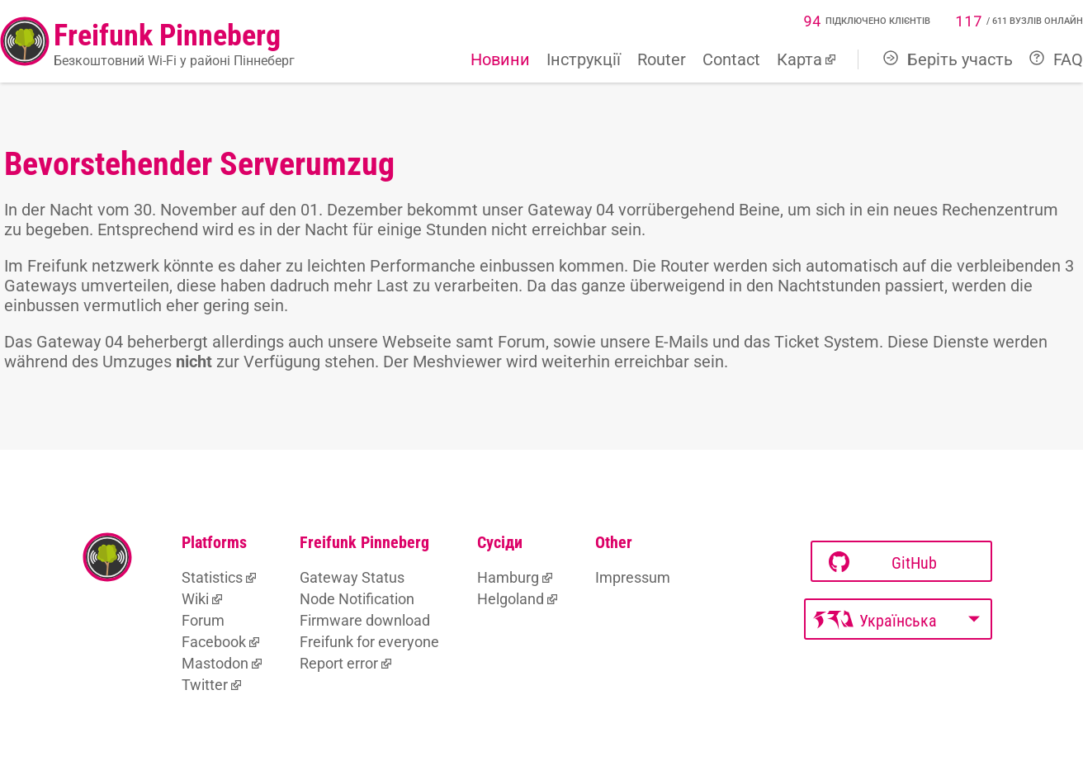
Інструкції (583, 59)
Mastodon (215, 663)
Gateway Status (352, 577)
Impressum (632, 577)
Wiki (195, 598)
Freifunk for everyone (369, 641)
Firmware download (365, 620)
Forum (203, 620)
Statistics (212, 577)
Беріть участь (948, 59)
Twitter (205, 684)
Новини (500, 59)
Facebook (214, 641)
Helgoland (510, 598)
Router (661, 59)
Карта (799, 59)
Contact (731, 59)
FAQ (1056, 59)
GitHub (883, 562)
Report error (339, 663)
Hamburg (508, 577)
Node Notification (357, 598)
